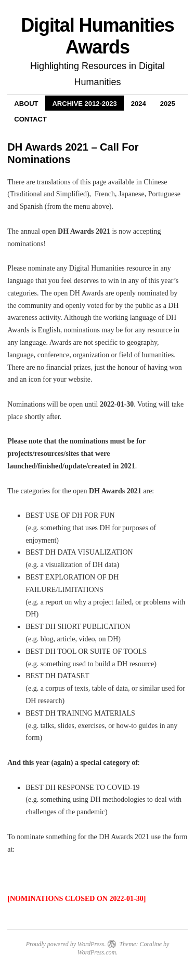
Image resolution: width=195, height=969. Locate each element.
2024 (138, 103)
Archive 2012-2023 (84, 103)
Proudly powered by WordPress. (66, 944)
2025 (167, 103)
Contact (30, 119)
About (26, 103)
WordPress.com (96, 952)
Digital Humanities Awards (97, 36)
